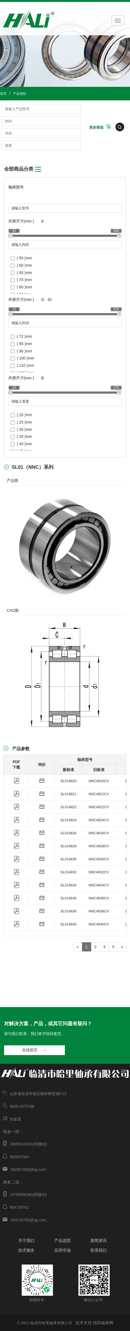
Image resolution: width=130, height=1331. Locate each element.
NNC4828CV (98, 846)
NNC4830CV (98, 859)
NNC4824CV (98, 820)
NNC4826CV (98, 833)
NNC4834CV (98, 885)
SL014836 (69, 898)
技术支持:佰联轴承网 (94, 1322)
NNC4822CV (98, 807)
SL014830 (69, 859)
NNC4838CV (98, 911)
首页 (3, 93)
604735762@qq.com (28, 1220)
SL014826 (69, 833)
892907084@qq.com (28, 1169)
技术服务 (26, 1250)
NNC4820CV (98, 781)
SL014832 (69, 872)
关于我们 (26, 1240)
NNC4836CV (98, 898)
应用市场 (62, 1250)
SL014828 (69, 846)
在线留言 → (34, 1050)
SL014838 (69, 911)
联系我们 (98, 1250)
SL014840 (69, 924)
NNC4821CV (98, 794)
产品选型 (19, 93)
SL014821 (69, 794)
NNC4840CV (98, 924)
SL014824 (69, 820)
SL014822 (69, 807)
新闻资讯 (98, 1240)
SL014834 (69, 885)
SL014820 (69, 781)
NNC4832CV (98, 872)
